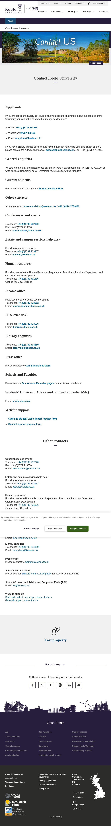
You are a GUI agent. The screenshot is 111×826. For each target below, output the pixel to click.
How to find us (25, 20)
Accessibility (11, 778)
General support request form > (21, 600)
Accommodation (12, 736)
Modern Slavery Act (47, 785)
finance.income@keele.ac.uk (28, 306)
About (15, 27)
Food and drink (12, 755)
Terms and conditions (14, 782)
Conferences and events (16, 751)
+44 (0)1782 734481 (68, 206)
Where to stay (41, 20)
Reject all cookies (55, 528)
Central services (12, 746)
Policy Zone (44, 789)
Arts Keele (10, 741)
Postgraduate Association (83, 741)
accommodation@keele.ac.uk (39, 206)
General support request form (24, 424)
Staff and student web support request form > (28, 597)
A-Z (6, 732)
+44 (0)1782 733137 (28, 251)
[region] (55, 524)
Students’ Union (79, 736)
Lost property (55, 640)
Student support (79, 732)
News (92, 20)
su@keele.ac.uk (21, 401)
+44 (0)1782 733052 (28, 303)
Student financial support (50, 755)
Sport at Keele (45, 751)
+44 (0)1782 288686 (27, 127)
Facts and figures (77, 20)
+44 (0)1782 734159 (28, 344)
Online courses (45, 741)
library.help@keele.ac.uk (26, 348)
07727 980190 (27, 133)
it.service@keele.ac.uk (25, 327)
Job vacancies (45, 732)
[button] (89, 2)
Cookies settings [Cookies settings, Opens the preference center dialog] (31, 528)
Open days (43, 746)
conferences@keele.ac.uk (27, 230)
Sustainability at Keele (82, 751)
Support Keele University (83, 746)
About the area (59, 20)
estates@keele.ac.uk (24, 254)
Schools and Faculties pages (38, 383)
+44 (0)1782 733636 (28, 324)
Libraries (43, 736)
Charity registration (47, 781)
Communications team (37, 365)
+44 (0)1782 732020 (28, 224)
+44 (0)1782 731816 (28, 278)
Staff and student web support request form (32, 418)
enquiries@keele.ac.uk (28, 138)
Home (7, 27)
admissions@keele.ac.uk (60, 150)
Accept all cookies (78, 528)
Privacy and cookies (14, 774)
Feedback (9, 786)
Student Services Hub (50, 188)
